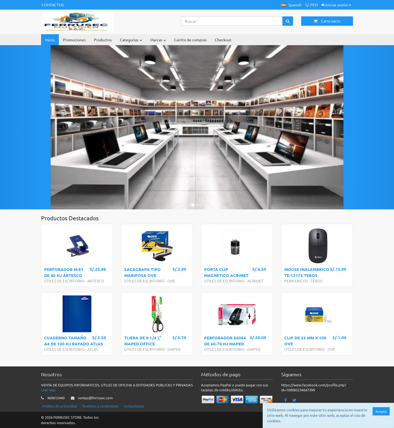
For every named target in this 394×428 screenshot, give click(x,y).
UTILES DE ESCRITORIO (64, 280)
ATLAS (92, 349)
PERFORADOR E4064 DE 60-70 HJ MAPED (225, 340)
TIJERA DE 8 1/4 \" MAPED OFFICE (142, 340)
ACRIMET (255, 280)
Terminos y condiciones (100, 406)
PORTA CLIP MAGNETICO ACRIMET (226, 272)
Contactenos (134, 406)
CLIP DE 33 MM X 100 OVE (305, 340)
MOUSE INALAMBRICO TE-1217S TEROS (306, 272)
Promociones (74, 39)
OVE (171, 280)
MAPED (174, 349)
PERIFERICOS (296, 280)
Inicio (50, 39)
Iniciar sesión (336, 4)
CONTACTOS (53, 4)
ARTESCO (95, 280)
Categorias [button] (131, 39)
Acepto (381, 411)
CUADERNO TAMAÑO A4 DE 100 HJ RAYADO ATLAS (73, 340)
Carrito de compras (190, 39)
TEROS (316, 280)
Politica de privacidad (59, 406)
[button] (291, 5)
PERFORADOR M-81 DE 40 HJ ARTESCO (63, 272)
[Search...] (232, 21)
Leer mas (48, 389)
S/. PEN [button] (311, 4)
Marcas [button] (158, 39)
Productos (103, 39)
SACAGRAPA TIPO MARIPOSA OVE (142, 272)
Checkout (223, 39)
